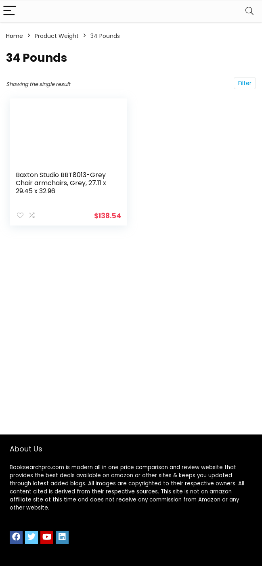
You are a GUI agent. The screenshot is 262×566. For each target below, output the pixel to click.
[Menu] (9, 11)
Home (14, 36)
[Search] (249, 11)
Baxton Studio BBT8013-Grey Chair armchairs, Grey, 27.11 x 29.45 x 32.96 (61, 183)
